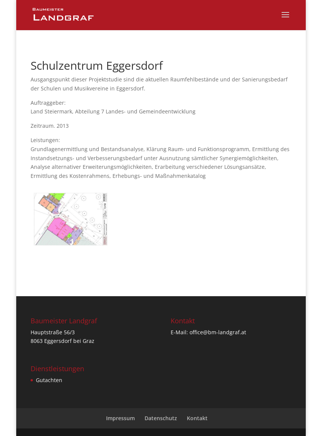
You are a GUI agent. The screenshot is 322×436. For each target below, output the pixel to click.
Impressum (120, 418)
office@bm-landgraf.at (218, 332)
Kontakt (197, 418)
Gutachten (49, 380)
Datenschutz (161, 418)
